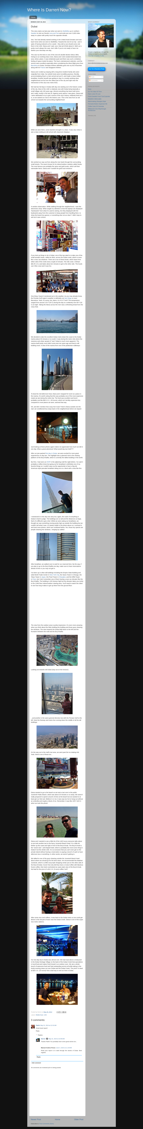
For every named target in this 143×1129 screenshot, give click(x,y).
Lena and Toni (54, 33)
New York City (54, 575)
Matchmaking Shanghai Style (97, 101)
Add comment (36, 1063)
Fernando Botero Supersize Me (97, 104)
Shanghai (62, 577)
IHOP (48, 462)
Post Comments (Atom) (46, 1123)
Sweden (34, 33)
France (42, 67)
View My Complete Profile (96, 56)
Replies (40, 1035)
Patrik (38, 1025)
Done (89, 89)
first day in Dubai (51, 453)
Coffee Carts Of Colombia (96, 106)
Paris (34, 579)
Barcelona (34, 65)
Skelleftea (66, 31)
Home (33, 17)
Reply (38, 1031)
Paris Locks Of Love (94, 94)
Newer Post (36, 1119)
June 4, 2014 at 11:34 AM (64, 1048)
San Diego (68, 298)
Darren (43, 1039)
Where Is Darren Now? (49, 9)
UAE (45, 1015)
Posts (91, 77)
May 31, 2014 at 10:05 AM (57, 1039)
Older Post (78, 1119)
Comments (93, 80)
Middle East (39, 1015)
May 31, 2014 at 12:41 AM (48, 1025)
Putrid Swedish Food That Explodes (99, 96)
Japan (43, 577)
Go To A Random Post (96, 69)
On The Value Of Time (95, 91)
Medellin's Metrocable (94, 99)
